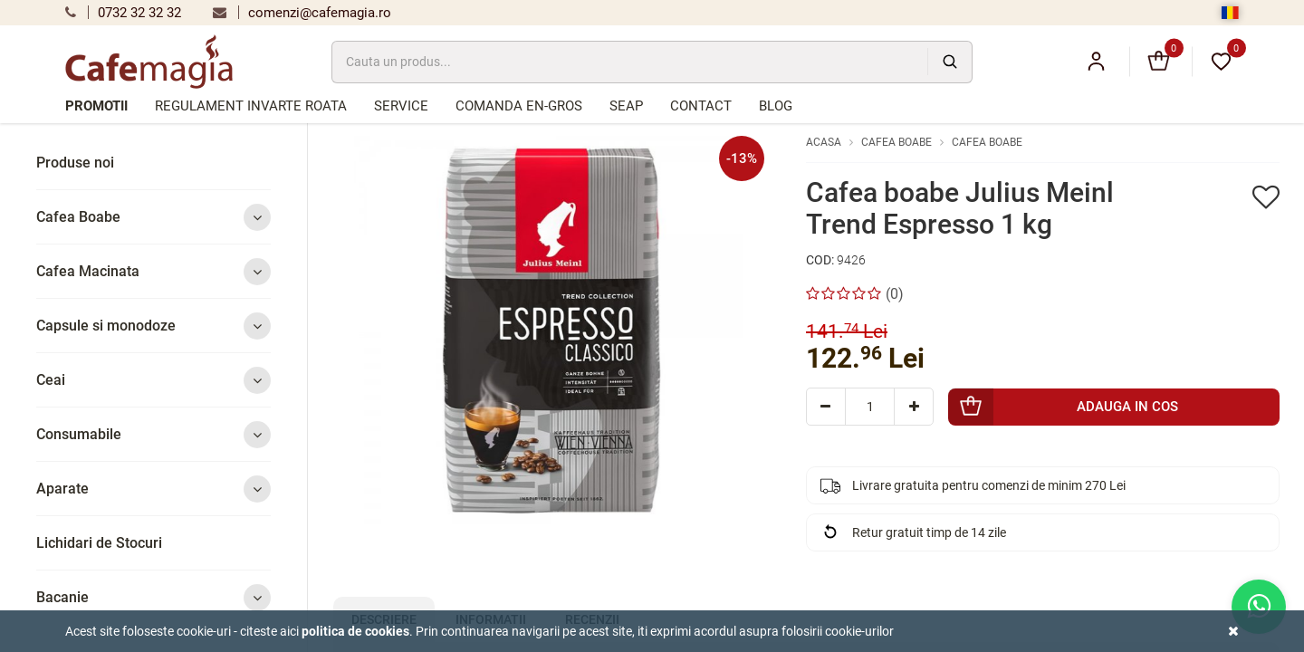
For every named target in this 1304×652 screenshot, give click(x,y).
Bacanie (153, 597)
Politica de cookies (355, 631)
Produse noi (75, 162)
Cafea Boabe (153, 216)
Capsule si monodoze (153, 325)
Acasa (823, 142)
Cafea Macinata (153, 271)
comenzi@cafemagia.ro (302, 13)
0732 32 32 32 (123, 13)
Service (401, 106)
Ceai (153, 379)
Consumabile (153, 434)
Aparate (153, 488)
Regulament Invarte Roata (251, 106)
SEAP (626, 106)
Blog (775, 106)
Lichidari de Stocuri (99, 542)
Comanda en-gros (518, 106)
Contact (701, 106)
